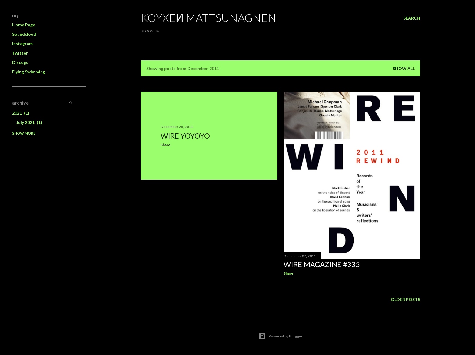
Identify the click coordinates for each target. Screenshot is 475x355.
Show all (404, 68)
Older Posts (405, 299)
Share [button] (165, 144)
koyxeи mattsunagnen (208, 17)
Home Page (23, 24)
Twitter (20, 52)
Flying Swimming (28, 71)
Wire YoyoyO (185, 135)
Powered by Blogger (281, 336)
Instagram (22, 43)
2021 (20, 113)
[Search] (411, 18)
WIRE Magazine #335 (322, 264)
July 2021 (29, 122)
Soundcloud (24, 34)
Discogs (20, 62)
